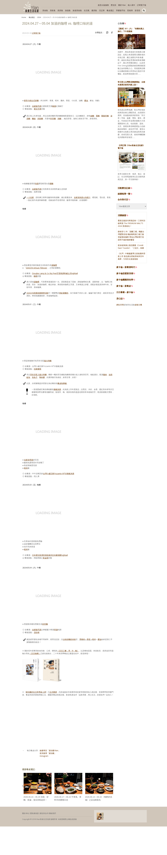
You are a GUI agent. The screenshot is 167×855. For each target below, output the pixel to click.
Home (24, 17)
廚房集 (60, 10)
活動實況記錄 (125, 188)
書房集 (94, 10)
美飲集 (52, 10)
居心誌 (119, 299)
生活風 (86, 10)
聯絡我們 (52, 814)
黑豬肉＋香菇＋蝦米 (87, 639)
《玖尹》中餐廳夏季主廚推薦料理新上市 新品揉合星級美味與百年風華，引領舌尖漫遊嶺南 (131, 257)
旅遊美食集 (77, 10)
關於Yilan (122, 5)
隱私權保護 (34, 814)
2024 (39, 17)
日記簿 (102, 10)
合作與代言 (124, 199)
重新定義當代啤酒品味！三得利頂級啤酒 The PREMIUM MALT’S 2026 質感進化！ (131, 224)
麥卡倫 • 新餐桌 (123, 286)
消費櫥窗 (123, 215)
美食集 (45, 10)
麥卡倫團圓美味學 (124, 280)
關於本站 (25, 814)
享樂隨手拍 (120, 10)
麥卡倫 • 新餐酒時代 (125, 267)
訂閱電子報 (141, 5)
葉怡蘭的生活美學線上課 (36, 692)
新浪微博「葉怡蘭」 (48, 753)
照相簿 (130, 10)
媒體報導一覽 (125, 194)
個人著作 (131, 5)
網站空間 (120, 305)
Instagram (44, 756)
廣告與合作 (44, 814)
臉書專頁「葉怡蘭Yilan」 (50, 751)
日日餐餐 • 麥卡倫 (124, 293)
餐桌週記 (110, 10)
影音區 (137, 10)
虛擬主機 (138, 305)
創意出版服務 (103, 5)
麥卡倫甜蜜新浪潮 (124, 274)
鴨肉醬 (42, 377)
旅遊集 (68, 10)
